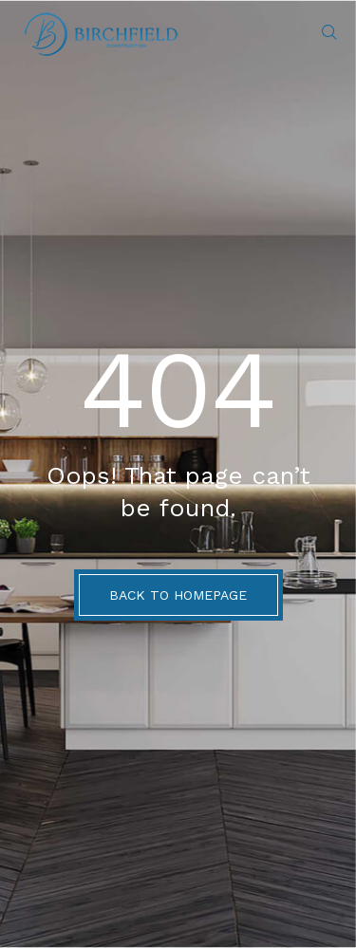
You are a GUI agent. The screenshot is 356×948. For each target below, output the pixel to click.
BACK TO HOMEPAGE (178, 595)
